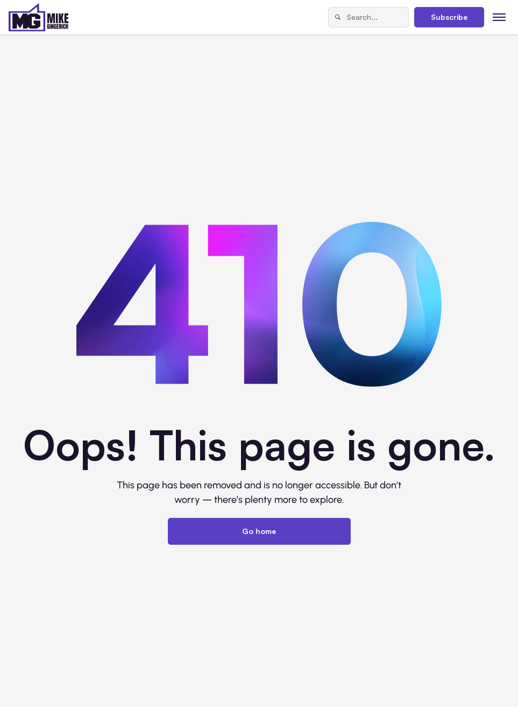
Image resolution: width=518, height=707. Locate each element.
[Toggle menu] (499, 17)
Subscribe (449, 16)
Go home (259, 531)
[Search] (338, 17)
